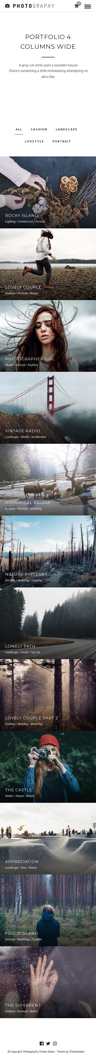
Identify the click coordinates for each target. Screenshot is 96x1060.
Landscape (66, 129)
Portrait (61, 141)
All (19, 129)
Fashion (39, 129)
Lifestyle (34, 141)
